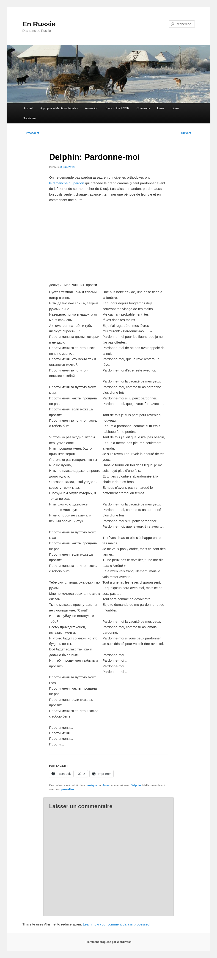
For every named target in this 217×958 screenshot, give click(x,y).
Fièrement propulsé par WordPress (109, 942)
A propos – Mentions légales (59, 108)
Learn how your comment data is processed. (117, 924)
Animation (91, 108)
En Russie (38, 24)
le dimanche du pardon (66, 183)
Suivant (188, 133)
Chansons (143, 108)
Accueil (28, 108)
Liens (160, 108)
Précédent (30, 133)
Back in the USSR (117, 108)
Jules (106, 785)
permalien (67, 789)
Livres (175, 108)
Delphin (136, 785)
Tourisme (30, 118)
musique (91, 785)
